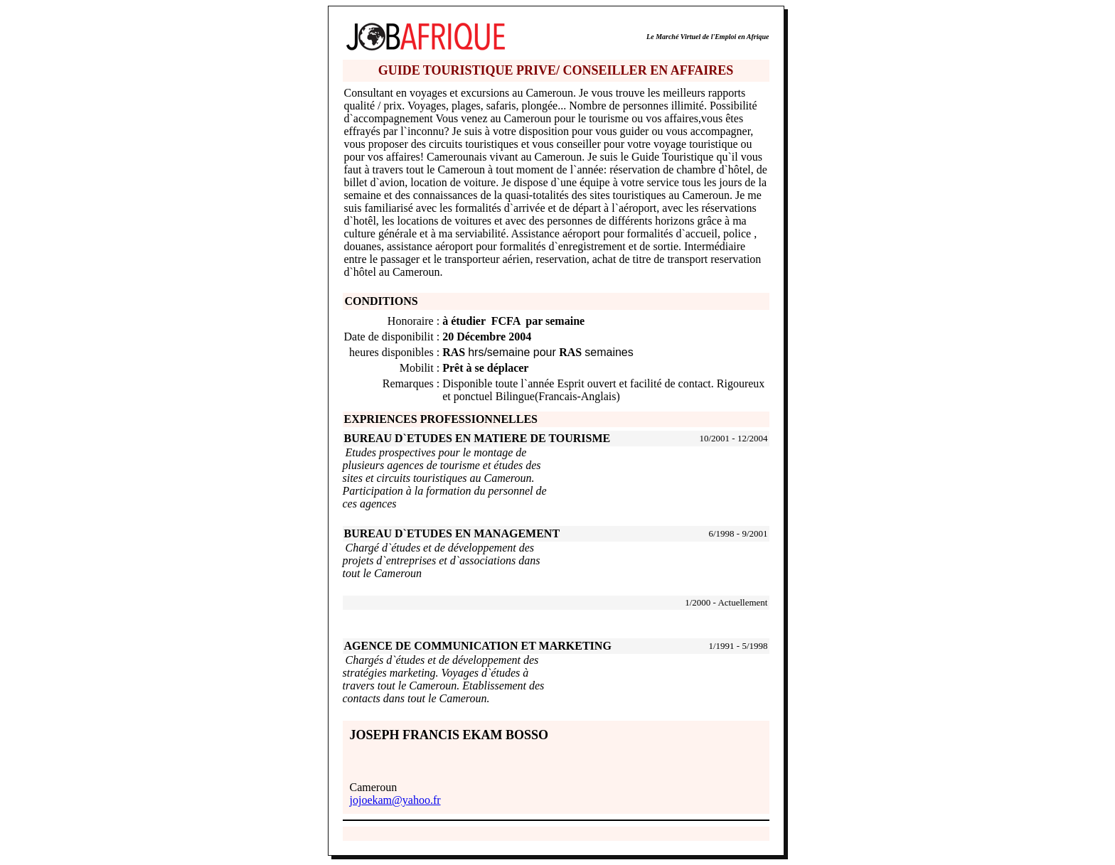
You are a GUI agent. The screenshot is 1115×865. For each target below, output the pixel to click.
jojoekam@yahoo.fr (395, 800)
